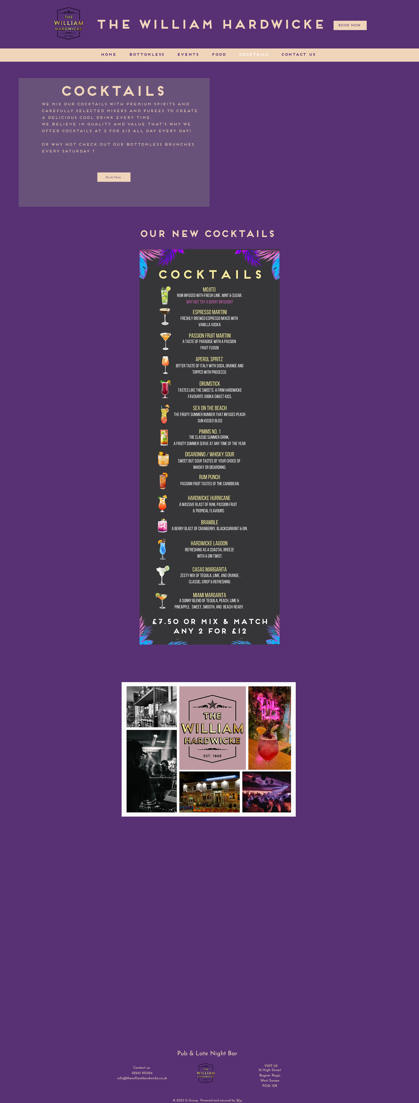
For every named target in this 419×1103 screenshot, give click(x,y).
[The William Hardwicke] (210, 25)
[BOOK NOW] (350, 25)
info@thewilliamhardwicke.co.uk (142, 1078)
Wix (239, 1100)
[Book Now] (113, 177)
